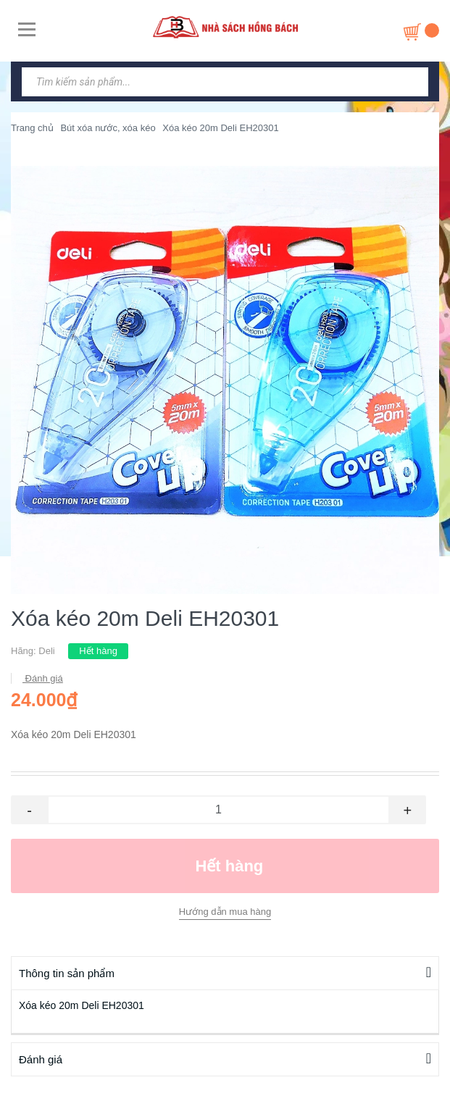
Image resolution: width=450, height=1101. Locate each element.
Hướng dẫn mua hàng (225, 911)
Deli (46, 650)
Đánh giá (42, 678)
